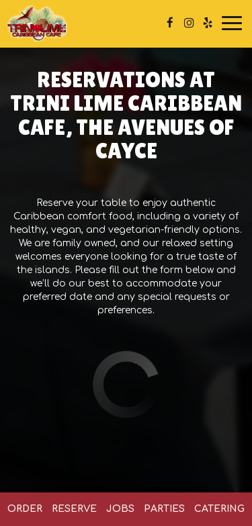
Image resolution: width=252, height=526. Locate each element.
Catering (219, 509)
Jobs (120, 509)
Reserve (74, 509)
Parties (164, 509)
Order (24, 509)
